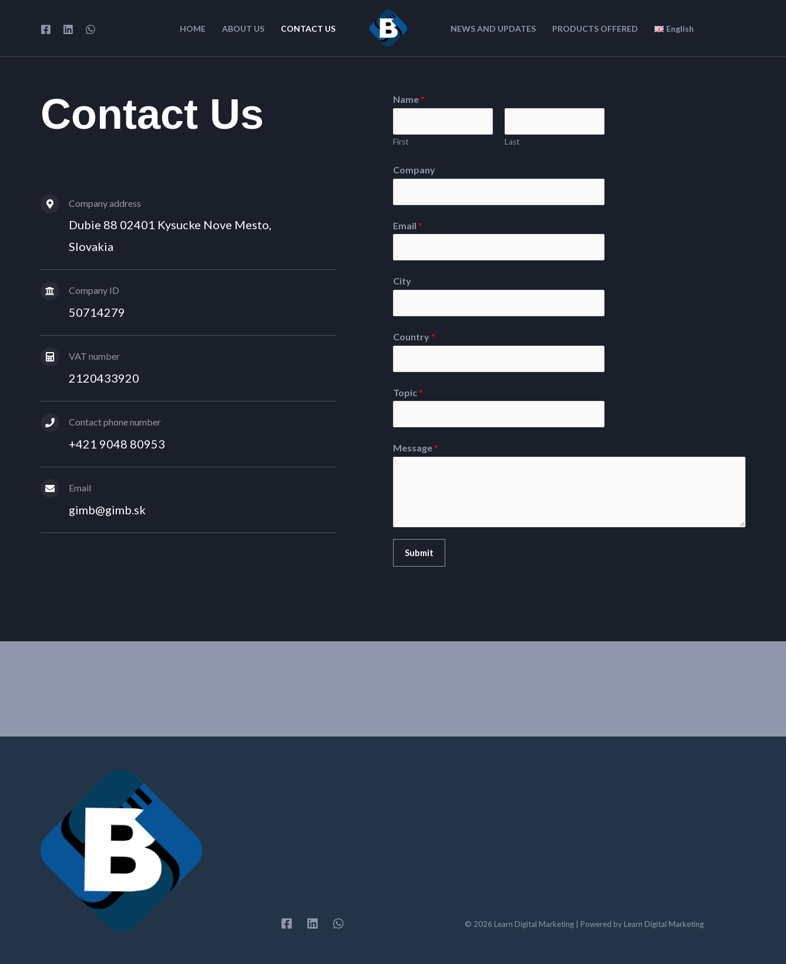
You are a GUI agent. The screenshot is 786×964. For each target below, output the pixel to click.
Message (415, 447)
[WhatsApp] (90, 29)
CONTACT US (308, 29)
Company (414, 169)
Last (512, 141)
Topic (408, 392)
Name (409, 99)
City (402, 280)
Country (414, 336)
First (401, 141)
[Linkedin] (68, 29)
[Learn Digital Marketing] (388, 26)
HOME (193, 29)
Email (407, 225)
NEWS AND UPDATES (493, 29)
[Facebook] (46, 29)
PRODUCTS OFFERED (595, 29)
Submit (419, 552)
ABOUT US (243, 29)
